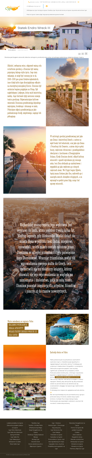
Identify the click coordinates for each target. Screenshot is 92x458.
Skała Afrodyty (16, 328)
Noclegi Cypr (35, 439)
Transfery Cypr (51, 10)
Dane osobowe (77, 434)
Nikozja (35, 437)
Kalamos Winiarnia (18, 324)
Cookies (77, 432)
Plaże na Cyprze (31, 14)
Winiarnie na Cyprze (77, 444)
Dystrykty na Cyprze (56, 437)
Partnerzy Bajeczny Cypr (77, 448)
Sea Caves (13, 334)
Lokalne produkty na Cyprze (15, 423)
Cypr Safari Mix (15, 437)
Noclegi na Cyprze (42, 10)
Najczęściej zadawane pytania (51, 14)
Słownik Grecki (35, 441)
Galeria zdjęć (39, 14)
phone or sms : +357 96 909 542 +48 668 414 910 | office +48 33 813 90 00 (53, 2)
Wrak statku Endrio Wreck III (23, 331)
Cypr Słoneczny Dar (56, 430)
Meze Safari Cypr (15, 444)
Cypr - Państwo (56, 423)
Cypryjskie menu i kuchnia (56, 444)
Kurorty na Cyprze (66, 10)
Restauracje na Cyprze (77, 441)
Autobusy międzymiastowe (36, 434)
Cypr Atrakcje (56, 432)
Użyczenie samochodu (78, 10)
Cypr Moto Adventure (15, 430)
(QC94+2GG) (67, 377)
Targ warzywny (56, 427)
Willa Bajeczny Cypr (32, 10)
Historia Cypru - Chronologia (56, 425)
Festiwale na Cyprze (56, 434)
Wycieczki (58, 10)
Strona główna (12, 50)
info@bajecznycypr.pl (33, 6)
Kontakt (62, 14)
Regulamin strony (77, 437)
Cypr (85, 10)
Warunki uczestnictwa (77, 439)
